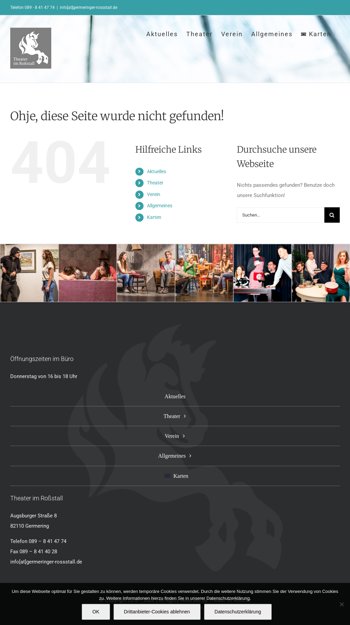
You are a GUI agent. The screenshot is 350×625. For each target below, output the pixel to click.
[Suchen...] (280, 215)
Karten (154, 217)
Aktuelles (156, 171)
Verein (153, 194)
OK (95, 611)
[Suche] (332, 215)
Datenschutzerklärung (238, 611)
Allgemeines (159, 205)
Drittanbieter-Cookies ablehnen (157, 611)
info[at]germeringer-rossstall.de (88, 7)
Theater (155, 182)
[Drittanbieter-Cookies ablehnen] (341, 604)
